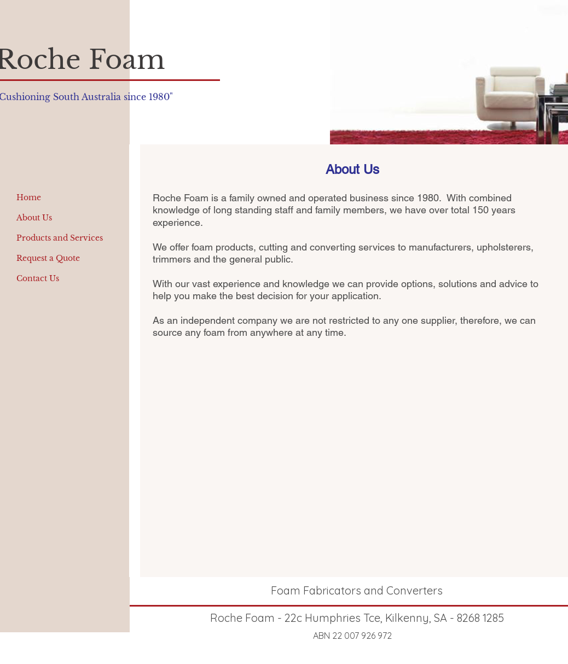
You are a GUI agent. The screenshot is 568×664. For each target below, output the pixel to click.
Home (28, 197)
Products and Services (59, 238)
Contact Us (37, 278)
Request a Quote (48, 258)
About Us (34, 218)
